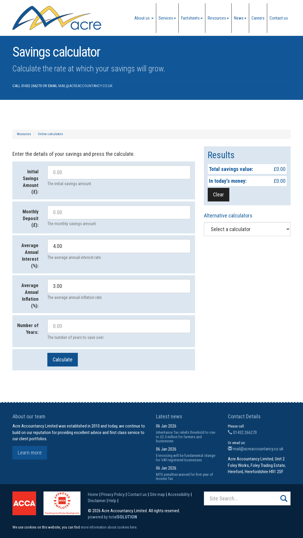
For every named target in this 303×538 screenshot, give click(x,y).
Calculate (62, 359)
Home (93, 494)
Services (167, 18)
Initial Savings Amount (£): (30, 182)
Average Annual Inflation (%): (29, 296)
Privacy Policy (113, 494)
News (240, 18)
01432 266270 (242, 432)
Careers (258, 18)
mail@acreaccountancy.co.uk (85, 86)
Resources (218, 18)
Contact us (279, 18)
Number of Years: (27, 329)
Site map (157, 494)
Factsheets (192, 18)
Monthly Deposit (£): (30, 218)
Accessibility (179, 494)
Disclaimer (97, 500)
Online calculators (50, 134)
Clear (218, 194)
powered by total (112, 517)
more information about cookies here (108, 527)
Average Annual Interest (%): (29, 256)
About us (144, 18)
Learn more (30, 452)
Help (112, 500)
